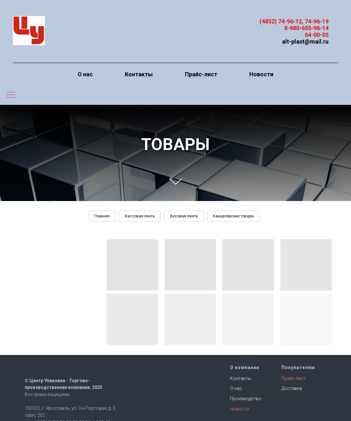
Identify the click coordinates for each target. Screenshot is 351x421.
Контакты (139, 74)
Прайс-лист (201, 74)
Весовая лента (184, 216)
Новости (261, 74)
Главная (101, 216)
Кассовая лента (140, 216)
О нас (85, 74)
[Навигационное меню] (10, 95)
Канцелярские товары (233, 216)
